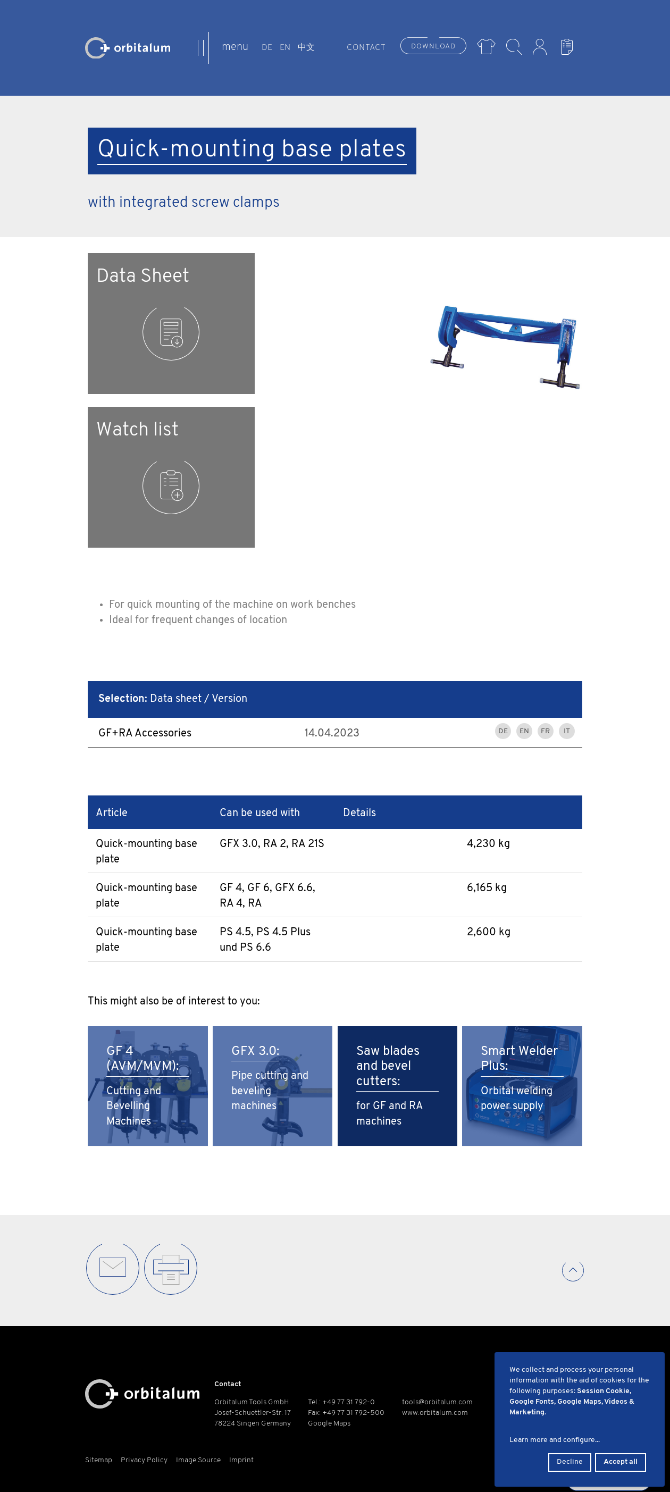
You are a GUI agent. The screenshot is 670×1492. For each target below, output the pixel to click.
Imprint (241, 1403)
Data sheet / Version (172, 546)
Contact (366, 48)
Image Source (198, 1403)
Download (433, 47)
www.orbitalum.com (435, 1356)
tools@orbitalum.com (437, 1345)
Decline (570, 1462)
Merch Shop (486, 47)
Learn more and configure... (554, 1440)
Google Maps (329, 1366)
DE (267, 48)
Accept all (621, 1462)
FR (545, 578)
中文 (306, 48)
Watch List (570, 47)
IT (567, 578)
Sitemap (98, 1403)
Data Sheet (146, 313)
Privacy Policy (144, 1403)
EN (285, 48)
